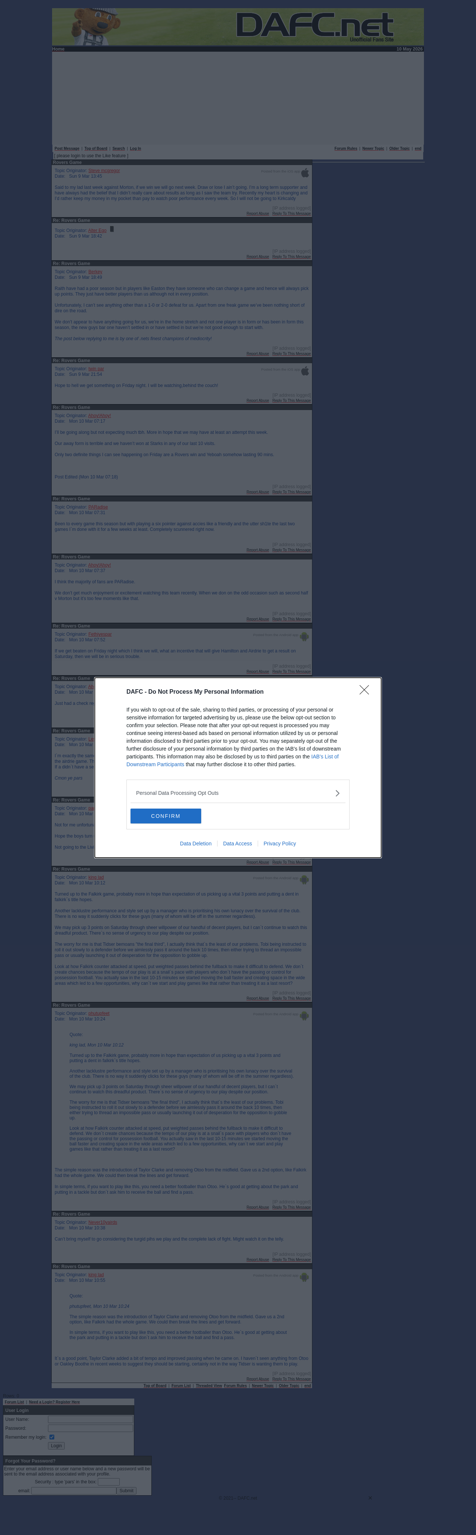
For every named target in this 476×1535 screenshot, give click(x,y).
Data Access (237, 843)
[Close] (367, 692)
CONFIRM (165, 816)
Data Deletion (196, 843)
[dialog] (238, 768)
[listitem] (238, 793)
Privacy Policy (280, 843)
